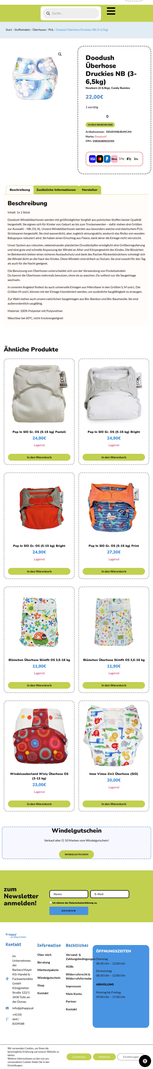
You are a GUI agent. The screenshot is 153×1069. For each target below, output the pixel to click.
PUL (51, 29)
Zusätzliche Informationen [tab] (56, 190)
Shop (40, 985)
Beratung (43, 962)
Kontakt (42, 993)
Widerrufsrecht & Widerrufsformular (78, 976)
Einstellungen (131, 1056)
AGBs (69, 966)
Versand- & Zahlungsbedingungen (78, 957)
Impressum (73, 986)
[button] (60, 54)
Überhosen (39, 29)
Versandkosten (103, 140)
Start (9, 29)
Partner (71, 1001)
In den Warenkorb (100, 124)
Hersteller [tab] (89, 190)
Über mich (44, 954)
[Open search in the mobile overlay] (71, 13)
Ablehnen (104, 1056)
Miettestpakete (48, 970)
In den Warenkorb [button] (39, 457)
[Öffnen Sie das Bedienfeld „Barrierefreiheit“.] (145, 1061)
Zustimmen (79, 1056)
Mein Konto (74, 994)
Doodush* (101, 136)
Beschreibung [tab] (20, 190)
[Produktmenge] (107, 116)
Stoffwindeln (22, 29)
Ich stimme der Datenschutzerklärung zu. (74, 902)
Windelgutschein (48, 977)
